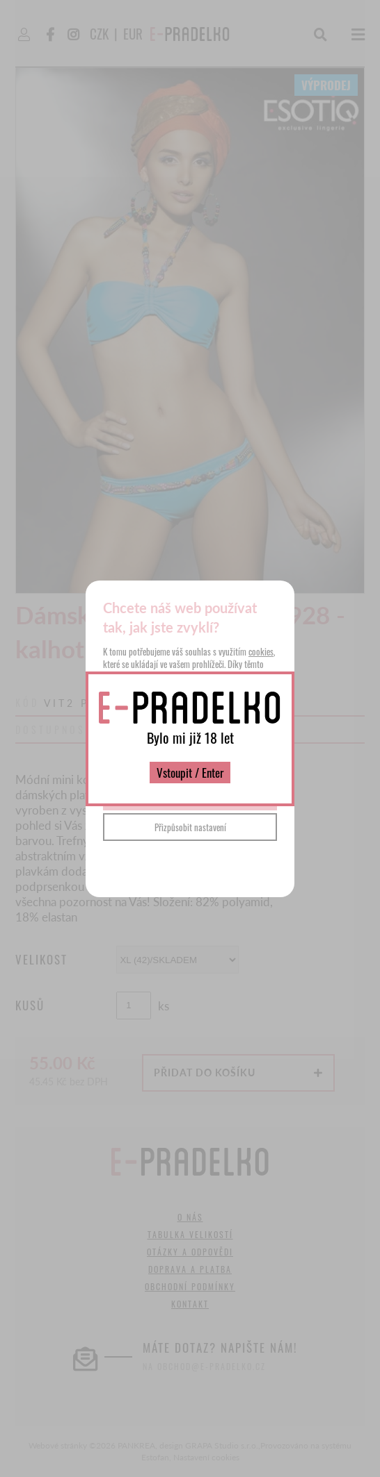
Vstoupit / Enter (190, 772)
